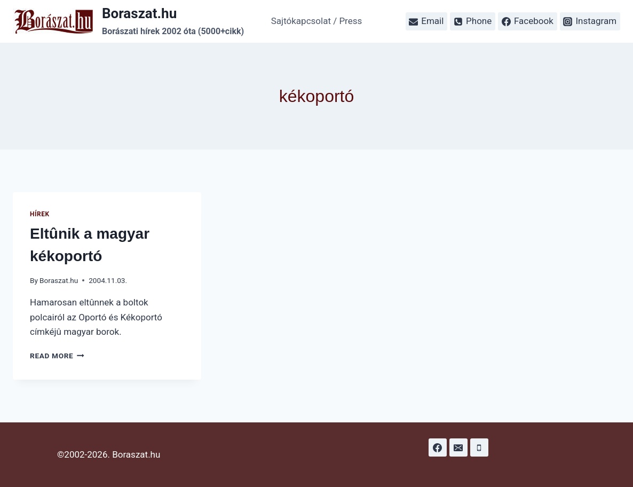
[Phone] (479, 447)
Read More (57, 355)
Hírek (40, 214)
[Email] (458, 447)
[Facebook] (438, 447)
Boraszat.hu (58, 280)
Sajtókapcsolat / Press (316, 20)
